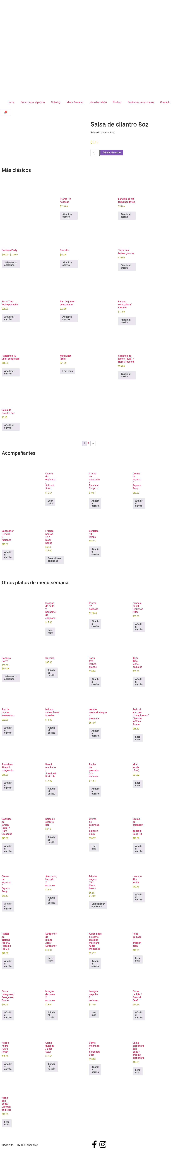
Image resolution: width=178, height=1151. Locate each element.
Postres (117, 102)
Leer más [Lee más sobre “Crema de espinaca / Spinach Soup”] (50, 502)
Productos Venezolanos (141, 102)
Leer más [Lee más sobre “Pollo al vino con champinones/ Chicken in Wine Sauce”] (137, 738)
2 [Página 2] (88, 443)
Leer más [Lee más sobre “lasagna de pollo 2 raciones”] (93, 1013)
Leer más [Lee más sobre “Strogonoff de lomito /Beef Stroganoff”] (50, 959)
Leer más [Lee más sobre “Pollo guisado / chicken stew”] (137, 959)
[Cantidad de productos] (95, 153)
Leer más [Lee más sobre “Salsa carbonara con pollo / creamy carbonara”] (137, 1071)
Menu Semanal (75, 102)
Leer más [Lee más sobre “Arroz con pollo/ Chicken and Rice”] (6, 1123)
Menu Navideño (98, 102)
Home (11, 102)
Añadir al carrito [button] (67, 215)
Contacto (165, 102)
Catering (55, 102)
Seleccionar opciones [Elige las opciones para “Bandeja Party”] (10, 264)
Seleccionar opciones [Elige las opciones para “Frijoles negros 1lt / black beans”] (54, 559)
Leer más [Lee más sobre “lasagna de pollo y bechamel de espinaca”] (50, 631)
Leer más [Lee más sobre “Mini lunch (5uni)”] (67, 371)
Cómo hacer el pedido (33, 102)
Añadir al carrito (112, 152)
